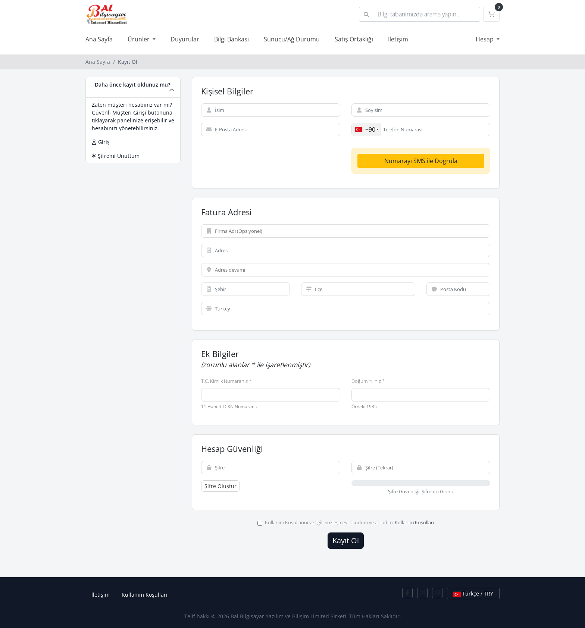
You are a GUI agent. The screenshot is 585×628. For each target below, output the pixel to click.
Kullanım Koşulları (414, 522)
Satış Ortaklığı (354, 39)
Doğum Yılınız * (368, 381)
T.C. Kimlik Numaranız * (226, 381)
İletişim (398, 39)
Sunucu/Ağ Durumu (292, 39)
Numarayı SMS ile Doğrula (420, 161)
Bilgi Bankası (231, 39)
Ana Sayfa (99, 39)
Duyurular (185, 39)
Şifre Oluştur (220, 486)
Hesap (485, 39)
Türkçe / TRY (473, 593)
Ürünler (139, 39)
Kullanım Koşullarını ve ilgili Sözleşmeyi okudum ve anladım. (345, 522)
